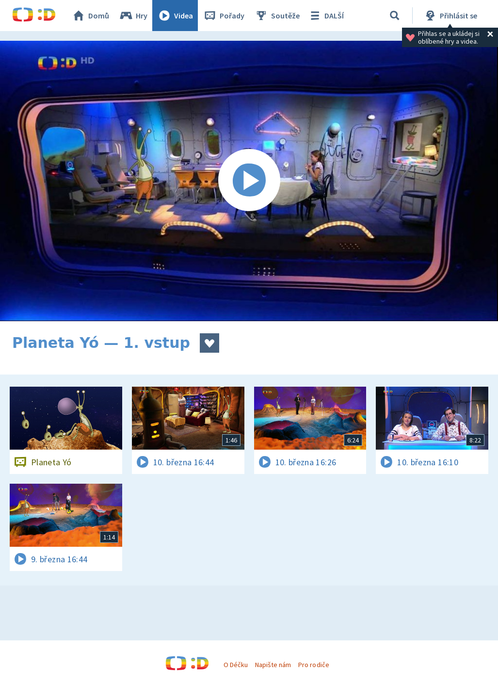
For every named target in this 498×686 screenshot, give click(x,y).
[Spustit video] (249, 181)
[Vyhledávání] (394, 15)
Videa (175, 15)
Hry (133, 15)
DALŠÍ (325, 15)
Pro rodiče (313, 664)
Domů (90, 15)
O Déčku (236, 664)
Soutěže (277, 15)
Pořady (223, 15)
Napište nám (273, 664)
